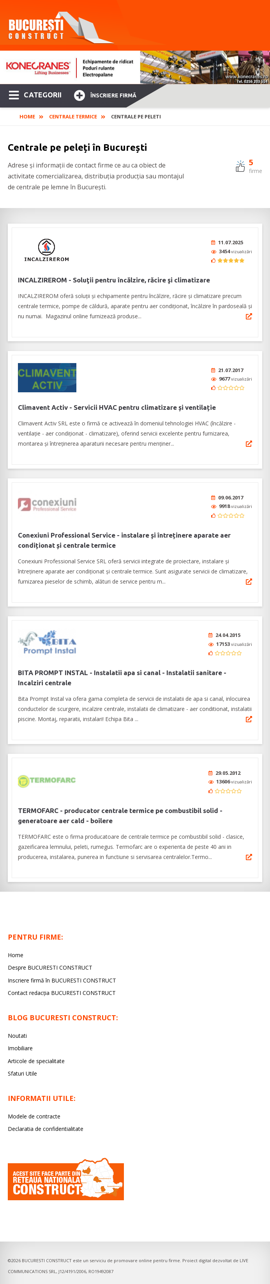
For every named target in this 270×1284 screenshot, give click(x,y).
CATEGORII (35, 94)
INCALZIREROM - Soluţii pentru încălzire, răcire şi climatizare (114, 280)
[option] (135, 67)
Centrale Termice (73, 116)
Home (27, 116)
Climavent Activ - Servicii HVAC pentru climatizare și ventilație (117, 407)
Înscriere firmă (105, 94)
